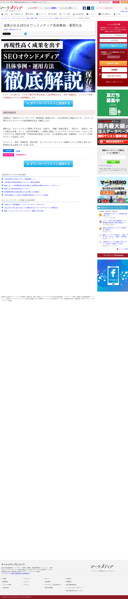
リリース (26, 584)
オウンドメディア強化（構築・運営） (28, 18)
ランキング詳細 (123, 249)
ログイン (116, 2)
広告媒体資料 (79, 14)
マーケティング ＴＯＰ (8, 18)
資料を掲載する (106, 14)
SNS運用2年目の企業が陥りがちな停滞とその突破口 (21, 192)
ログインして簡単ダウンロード (113, 46)
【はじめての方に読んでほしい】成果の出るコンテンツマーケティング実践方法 (31, 208)
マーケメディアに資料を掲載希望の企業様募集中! (15, 573)
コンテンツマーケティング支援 (49, 18)
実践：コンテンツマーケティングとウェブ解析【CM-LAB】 (24, 211)
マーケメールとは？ (106, 165)
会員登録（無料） (113, 63)
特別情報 (54, 14)
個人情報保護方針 (71, 584)
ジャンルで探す (7, 584)
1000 (53, 8)
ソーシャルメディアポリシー (74, 587)
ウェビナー (92, 14)
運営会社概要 (105, 2)
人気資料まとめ (18, 14)
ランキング (42, 14)
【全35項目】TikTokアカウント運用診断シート (19, 179)
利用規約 (68, 581)
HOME (6, 14)
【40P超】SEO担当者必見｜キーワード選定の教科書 (22, 182)
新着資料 (31, 14)
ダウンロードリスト (114, 76)
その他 (118, 14)
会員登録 (124, 2)
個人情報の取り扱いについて (74, 590)
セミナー (26, 581)
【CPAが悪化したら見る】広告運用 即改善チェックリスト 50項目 (26, 195)
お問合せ (68, 578)
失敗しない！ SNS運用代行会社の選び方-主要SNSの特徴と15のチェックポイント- (32, 185)
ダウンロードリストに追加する (48, 103)
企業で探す (6, 587)
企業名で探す (124, 11)
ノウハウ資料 (66, 14)
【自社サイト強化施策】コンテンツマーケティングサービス (24, 204)
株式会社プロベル (15, 29)
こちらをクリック (113, 57)
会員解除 (114, 70)
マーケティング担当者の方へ (53, 584)
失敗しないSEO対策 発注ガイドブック (17, 189)
